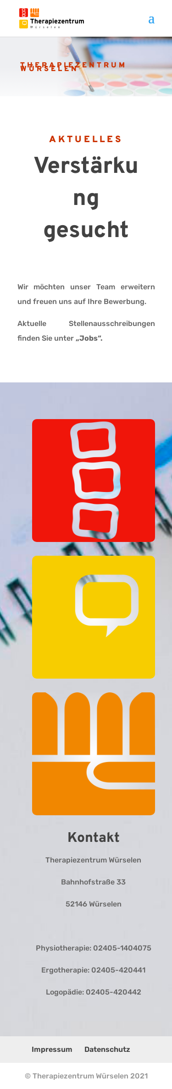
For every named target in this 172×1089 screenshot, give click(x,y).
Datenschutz (107, 1049)
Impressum (52, 1049)
